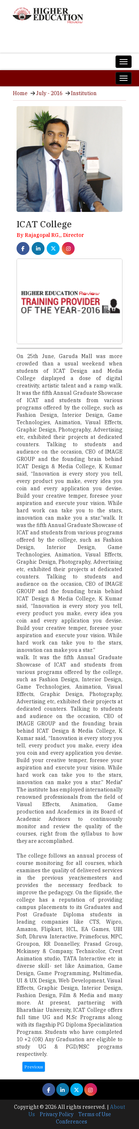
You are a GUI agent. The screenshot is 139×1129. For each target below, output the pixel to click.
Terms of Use (94, 1114)
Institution (84, 93)
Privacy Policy (57, 1114)
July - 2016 (49, 93)
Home (20, 93)
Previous (33, 1067)
